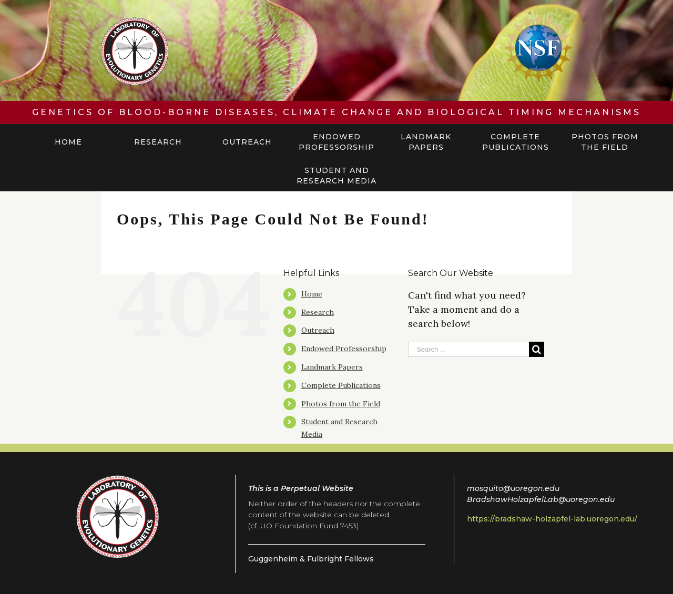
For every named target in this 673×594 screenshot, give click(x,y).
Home (311, 294)
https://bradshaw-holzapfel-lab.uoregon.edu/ (552, 519)
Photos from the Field (340, 403)
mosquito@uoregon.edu (513, 488)
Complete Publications (341, 385)
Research (317, 312)
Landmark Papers (332, 367)
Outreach (317, 330)
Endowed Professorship (343, 348)
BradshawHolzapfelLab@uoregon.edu (541, 499)
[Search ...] (468, 349)
